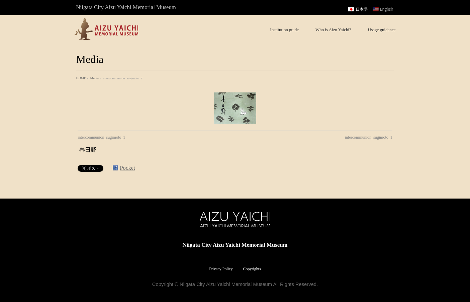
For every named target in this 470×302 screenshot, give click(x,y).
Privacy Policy (220, 269)
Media (94, 78)
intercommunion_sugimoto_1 (101, 137)
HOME (81, 78)
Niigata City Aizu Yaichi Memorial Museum (226, 284)
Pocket (127, 168)
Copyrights (252, 269)
